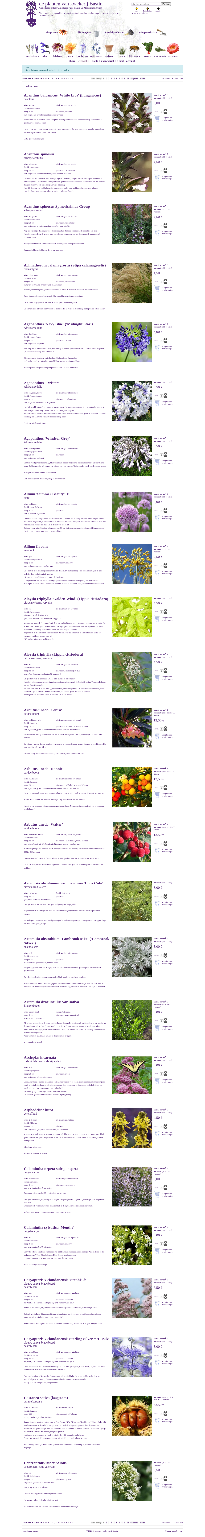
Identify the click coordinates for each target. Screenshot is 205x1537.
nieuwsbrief (107, 61)
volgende (134, 78)
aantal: (157, 111)
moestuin (147, 55)
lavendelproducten (114, 32)
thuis (72, 61)
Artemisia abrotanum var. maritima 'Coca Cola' (63, 883)
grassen (121, 55)
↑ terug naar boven (174, 1531)
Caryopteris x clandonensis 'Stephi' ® (55, 1280)
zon (136, 10)
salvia (45, 55)
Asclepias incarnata (40, 1057)
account (130, 61)
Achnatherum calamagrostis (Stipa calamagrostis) (65, 265)
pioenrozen (173, 55)
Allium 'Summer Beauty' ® (46, 494)
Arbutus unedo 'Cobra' (43, 710)
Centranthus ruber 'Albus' (46, 1463)
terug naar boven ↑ (31, 1531)
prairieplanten (96, 55)
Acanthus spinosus (39, 154)
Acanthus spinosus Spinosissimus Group (57, 206)
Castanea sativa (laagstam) (46, 1398)
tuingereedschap (148, 32)
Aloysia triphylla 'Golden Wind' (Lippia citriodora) (66, 599)
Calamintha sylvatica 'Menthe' (49, 1227)
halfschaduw (147, 10)
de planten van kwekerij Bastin (70, 4)
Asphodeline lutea (38, 1110)
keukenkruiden (160, 55)
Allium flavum (36, 546)
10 (128, 78)
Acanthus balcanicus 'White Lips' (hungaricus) (62, 95)
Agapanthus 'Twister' (41, 383)
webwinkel (83, 61)
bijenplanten (134, 55)
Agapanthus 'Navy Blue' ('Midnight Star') (58, 324)
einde (142, 78)
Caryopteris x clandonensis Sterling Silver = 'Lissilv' (67, 1339)
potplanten (109, 55)
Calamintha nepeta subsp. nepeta (51, 1169)
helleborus (57, 55)
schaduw (158, 10)
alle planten (52, 32)
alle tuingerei (84, 32)
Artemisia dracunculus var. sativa (51, 1002)
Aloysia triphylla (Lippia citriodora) (53, 654)
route (95, 61)
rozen (70, 55)
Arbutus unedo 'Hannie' (44, 769)
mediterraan (83, 55)
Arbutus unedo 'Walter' (43, 824)
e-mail (120, 61)
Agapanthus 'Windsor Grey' (47, 438)
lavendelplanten (32, 55)
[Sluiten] (179, 67)
